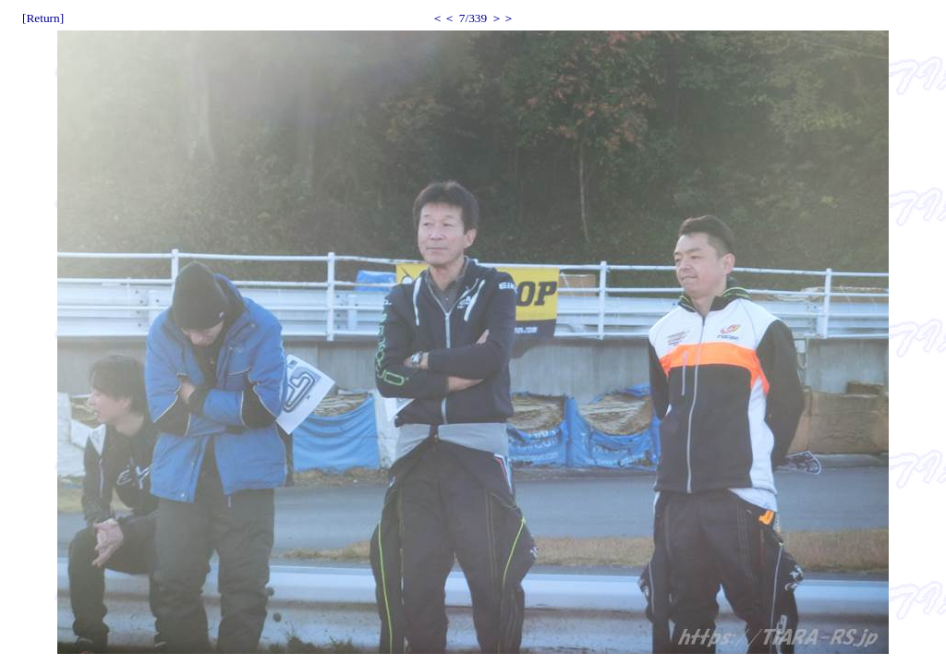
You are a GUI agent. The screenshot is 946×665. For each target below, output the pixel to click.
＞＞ (503, 18)
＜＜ (443, 18)
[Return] (43, 18)
